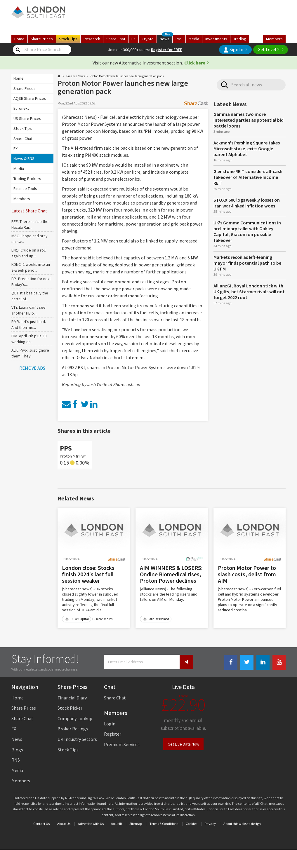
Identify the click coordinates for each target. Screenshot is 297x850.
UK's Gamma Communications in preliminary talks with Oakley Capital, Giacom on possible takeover (247, 231)
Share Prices (24, 88)
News (166, 38)
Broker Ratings (73, 729)
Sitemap (135, 823)
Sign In (233, 49)
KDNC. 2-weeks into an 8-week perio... (30, 267)
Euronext (21, 108)
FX (133, 38)
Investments (216, 38)
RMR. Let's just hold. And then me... (28, 324)
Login (109, 724)
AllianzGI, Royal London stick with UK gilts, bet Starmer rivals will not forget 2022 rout (249, 291)
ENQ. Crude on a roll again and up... (28, 253)
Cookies (191, 823)
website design (250, 823)
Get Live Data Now (183, 744)
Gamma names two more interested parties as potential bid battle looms (248, 120)
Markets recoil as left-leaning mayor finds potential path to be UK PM (247, 263)
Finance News (75, 76)
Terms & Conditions (164, 823)
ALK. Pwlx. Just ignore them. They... (30, 353)
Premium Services (122, 744)
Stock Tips (22, 128)
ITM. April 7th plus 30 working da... (28, 338)
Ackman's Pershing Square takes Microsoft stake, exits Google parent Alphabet (246, 148)
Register (112, 734)
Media (194, 38)
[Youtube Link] (279, 662)
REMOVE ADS (32, 368)
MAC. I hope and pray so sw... (29, 238)
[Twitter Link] (246, 662)
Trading (239, 38)
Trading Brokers (27, 178)
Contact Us (41, 823)
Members (274, 38)
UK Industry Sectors (77, 739)
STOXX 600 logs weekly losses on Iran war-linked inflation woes (246, 203)
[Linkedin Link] (263, 662)
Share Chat (22, 138)
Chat (115, 38)
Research (92, 38)
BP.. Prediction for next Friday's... (31, 281)
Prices (42, 38)
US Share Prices (27, 118)
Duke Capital (77, 619)
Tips (68, 38)
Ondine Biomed (156, 619)
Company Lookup (75, 718)
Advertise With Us (91, 823)
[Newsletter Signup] (186, 662)
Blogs (17, 750)
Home (19, 38)
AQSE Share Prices (29, 98)
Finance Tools (25, 188)
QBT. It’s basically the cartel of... (29, 295)
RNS (179, 38)
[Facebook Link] (230, 662)
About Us (63, 823)
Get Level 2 (268, 49)
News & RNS (23, 158)
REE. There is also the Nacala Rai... (29, 224)
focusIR (116, 823)
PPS (66, 448)
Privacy (210, 823)
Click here (194, 63)
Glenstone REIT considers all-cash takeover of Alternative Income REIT (247, 177)
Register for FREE (166, 49)
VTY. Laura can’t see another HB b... (28, 310)
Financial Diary (72, 698)
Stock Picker (70, 708)
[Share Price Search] (18, 49)
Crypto (148, 38)
